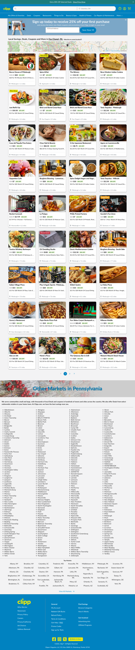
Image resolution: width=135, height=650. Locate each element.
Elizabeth (40, 446)
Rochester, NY (103, 568)
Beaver (6, 420)
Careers (20, 618)
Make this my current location (73, 39)
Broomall (73, 426)
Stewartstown (9, 538)
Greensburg (108, 458)
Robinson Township (44, 524)
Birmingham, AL (14, 580)
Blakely (6, 424)
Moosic (39, 496)
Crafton (73, 436)
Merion (6, 492)
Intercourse (74, 470)
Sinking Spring (9, 532)
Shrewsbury (108, 530)
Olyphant (40, 510)
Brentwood (108, 424)
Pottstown (40, 520)
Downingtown (42, 442)
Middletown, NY (88, 564)
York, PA (118, 584)
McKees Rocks (9, 488)
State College (41, 536)
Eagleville (73, 444)
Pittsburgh (107, 516)
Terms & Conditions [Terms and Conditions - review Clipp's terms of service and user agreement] (58, 619)
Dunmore (40, 444)
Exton (6, 450)
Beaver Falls (41, 420)
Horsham (7, 468)
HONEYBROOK (109, 466)
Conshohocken (109, 434)
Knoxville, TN (73, 564)
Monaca (6, 494)
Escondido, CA (43, 576)
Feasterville (108, 450)
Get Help (54, 623)
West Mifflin (74, 548)
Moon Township (9, 496)
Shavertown (41, 530)
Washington (41, 546)
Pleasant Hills (75, 518)
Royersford (41, 526)
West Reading (108, 548)
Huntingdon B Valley (111, 468)
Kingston (7, 476)
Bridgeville (7, 426)
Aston (106, 416)
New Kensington (10, 504)
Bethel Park (41, 422)
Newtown (73, 504)
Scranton (107, 528)
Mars (72, 486)
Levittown (7, 482)
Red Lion (40, 522)
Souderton (107, 532)
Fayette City (74, 450)
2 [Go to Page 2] (69, 374)
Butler (6, 428)
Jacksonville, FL (58, 586)
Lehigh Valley (41, 480)
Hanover (73, 460)
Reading (6, 522)
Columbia (73, 434)
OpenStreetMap (115, 51)
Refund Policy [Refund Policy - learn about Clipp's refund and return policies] (56, 615)
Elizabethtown (75, 446)
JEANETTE (74, 472)
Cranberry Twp (42, 438)
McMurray (74, 488)
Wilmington (41, 554)
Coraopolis (41, 436)
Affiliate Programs (85, 625)
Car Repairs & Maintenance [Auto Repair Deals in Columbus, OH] (104, 15)
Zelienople (74, 556)
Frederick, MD (58, 564)
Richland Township (10, 524)
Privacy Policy (23, 614)
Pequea (39, 514)
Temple (106, 540)
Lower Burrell (42, 484)
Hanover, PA (58, 572)
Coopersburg (8, 436)
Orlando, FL (88, 582)
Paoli (38, 512)
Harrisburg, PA (58, 576)
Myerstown (108, 498)
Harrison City (42, 462)
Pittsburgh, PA (102, 564)
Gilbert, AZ (58, 568)
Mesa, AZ (73, 582)
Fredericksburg (75, 454)
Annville (106, 414)
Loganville (7, 484)
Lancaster (40, 476)
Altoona (6, 414)
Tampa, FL (117, 576)
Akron (106, 410)
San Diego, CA (102, 578)
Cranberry (107, 436)
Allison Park (108, 412)
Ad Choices (22, 625)
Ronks (72, 524)
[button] (133, 2)
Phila (105, 514)
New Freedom (75, 502)
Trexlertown (41, 542)
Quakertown (108, 520)
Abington (40, 410)
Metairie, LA (73, 586)
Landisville (74, 476)
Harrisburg (7, 462)
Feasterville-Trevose (11, 452)
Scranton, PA (117, 564)
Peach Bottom (109, 512)
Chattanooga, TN (28, 576)
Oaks (105, 508)
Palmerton (107, 510)
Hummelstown (75, 468)
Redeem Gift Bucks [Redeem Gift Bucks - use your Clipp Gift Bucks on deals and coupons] (58, 611)
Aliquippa (40, 412)
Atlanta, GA (14, 572)
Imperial (40, 470)
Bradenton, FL (14, 584)
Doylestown (74, 442)
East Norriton (108, 444)
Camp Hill (73, 428)
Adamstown (74, 410)
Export (106, 448)
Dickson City (74, 440)
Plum (105, 518)
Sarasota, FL (102, 582)
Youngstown (41, 556)
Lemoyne (73, 480)
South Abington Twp (11, 534)
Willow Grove (109, 552)
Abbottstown (8, 410)
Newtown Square (110, 504)
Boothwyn (74, 424)
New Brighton (109, 500)
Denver (39, 440)
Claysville (40, 432)
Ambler (39, 414)
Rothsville (7, 526)
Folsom (106, 452)
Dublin (6, 444)
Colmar (39, 434)
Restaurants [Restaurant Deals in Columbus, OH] (47, 15)
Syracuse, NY (118, 572)
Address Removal (24, 629)
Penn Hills (7, 514)
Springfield (7, 536)
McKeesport (41, 488)
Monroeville (74, 494)
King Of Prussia (109, 474)
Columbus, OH (43, 568)
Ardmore (40, 416)
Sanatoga (73, 526)
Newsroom (22, 611)
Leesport (7, 480)
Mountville (41, 498)
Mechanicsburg (9, 490)
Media (72, 490)
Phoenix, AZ (88, 586)
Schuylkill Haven (43, 528)
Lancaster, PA (73, 568)
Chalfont (107, 430)
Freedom (107, 454)
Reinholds (73, 522)
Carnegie (40, 430)
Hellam (72, 464)
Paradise (73, 512)
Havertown (8, 464)
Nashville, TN (88, 578)
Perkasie (73, 514)
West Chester (8, 548)
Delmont (7, 440)
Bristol (39, 426)
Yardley (106, 554)
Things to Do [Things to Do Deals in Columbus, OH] (58, 15)
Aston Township (9, 418)
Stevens (106, 536)
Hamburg (40, 460)
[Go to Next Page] (74, 373)
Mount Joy (107, 496)
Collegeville (8, 434)
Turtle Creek (74, 542)
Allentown (74, 412)
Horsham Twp (42, 468)
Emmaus (7, 448)
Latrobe (73, 478)
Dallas (72, 438)
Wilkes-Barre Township (78, 552)
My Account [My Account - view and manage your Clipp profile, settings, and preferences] (55, 608)
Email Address (52, 28)
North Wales (108, 506)
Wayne (72, 546)
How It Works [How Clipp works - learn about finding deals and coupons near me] (83, 611)
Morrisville (74, 496)
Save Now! (88, 30)
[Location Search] (96, 8)
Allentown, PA (14, 568)
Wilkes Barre (41, 552)
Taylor (39, 540)
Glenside (73, 458)
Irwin (105, 470)
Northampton (8, 508)
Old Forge (7, 510)
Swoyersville (108, 538)
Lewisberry (41, 482)
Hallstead (7, 460)
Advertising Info (84, 621)
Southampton (42, 534)
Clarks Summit (9, 432)
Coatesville (107, 432)
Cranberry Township (11, 438)
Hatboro (73, 462)
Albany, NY (14, 564)
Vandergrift (8, 544)
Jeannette (107, 472)
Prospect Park (75, 520)
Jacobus (6, 472)
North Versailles (76, 506)
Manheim (7, 486)
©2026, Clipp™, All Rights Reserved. (66, 644)
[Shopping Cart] (129, 8)
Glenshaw (40, 458)
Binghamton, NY (14, 576)
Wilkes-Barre (8, 552)
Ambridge (73, 414)
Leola (105, 480)
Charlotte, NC (29, 572)
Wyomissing (74, 554)
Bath (105, 418)
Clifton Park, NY (29, 584)
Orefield (73, 510)
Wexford (7, 550)
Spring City (108, 534)
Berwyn (6, 422)
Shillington (74, 530)
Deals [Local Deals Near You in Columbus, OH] (29, 15)
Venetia (39, 544)
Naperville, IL (88, 574)
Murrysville (74, 498)
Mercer (106, 490)
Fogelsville (74, 452)
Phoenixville (41, 516)
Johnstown (41, 474)
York (5, 556)
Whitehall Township (111, 550)
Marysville (107, 486)
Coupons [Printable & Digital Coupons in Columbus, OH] (37, 15)
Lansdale (40, 478)
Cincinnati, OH (28, 580)
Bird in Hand (108, 422)
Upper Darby (108, 542)
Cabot (39, 428)
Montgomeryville (110, 494)
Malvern (73, 484)
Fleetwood (41, 452)
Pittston (6, 518)
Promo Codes (56, 626)
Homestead (74, 466)
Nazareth (73, 500)
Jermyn (6, 474)
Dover (6, 442)
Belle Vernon (74, 420)
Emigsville (107, 446)
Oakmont (73, 508)
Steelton (73, 536)
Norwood (40, 508)
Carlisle (6, 430)
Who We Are (22, 607)
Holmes (39, 466)
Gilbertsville (74, 456)
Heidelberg (41, 464)
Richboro (107, 522)
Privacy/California (24, 622)
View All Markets (66, 591)
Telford (72, 540)
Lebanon (107, 478)
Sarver (106, 526)
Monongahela (42, 494)
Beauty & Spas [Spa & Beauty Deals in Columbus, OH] (71, 15)
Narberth (7, 500)
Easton (6, 446)
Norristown (8, 506)
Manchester (108, 484)
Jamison (40, 472)
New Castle (8, 502)
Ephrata (73, 448)
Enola (39, 448)
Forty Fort (7, 454)
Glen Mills (107, 456)
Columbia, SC (44, 564)
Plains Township (43, 518)
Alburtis (6, 412)
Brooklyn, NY (29, 564)
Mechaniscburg (42, 490)
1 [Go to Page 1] (65, 374)
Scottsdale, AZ (102, 586)
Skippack (40, 532)
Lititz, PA (73, 572)
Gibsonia (40, 456)
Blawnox (40, 424)
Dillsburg (107, 440)
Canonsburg (108, 428)
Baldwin (73, 418)
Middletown (41, 492)
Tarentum (7, 540)
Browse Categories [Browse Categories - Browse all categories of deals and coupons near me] (85, 608)
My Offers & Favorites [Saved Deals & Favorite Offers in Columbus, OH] (16, 15)
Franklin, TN (43, 586)
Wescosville (108, 546)
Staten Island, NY (117, 568)
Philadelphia (8, 516)
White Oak (41, 550)
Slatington (74, 532)
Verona (72, 544)
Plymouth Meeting (10, 520)
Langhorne (7, 478)
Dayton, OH (43, 572)
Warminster (108, 544)
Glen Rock (7, 458)
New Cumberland (43, 502)
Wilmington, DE (118, 580)
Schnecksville (8, 528)
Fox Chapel (41, 454)
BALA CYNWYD (43, 418)
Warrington (8, 546)
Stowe (39, 538)
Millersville (74, 492)
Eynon (39, 450)
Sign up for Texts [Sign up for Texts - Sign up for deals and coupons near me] (57, 630)
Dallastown (108, 438)
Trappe (6, 542)
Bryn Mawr (108, 426)
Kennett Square (75, 474)
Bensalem (107, 420)
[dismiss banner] (126, 20)
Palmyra (6, 512)
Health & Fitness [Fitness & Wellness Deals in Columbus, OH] (85, 15)
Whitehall (73, 550)
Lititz (105, 482)
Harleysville (108, 460)
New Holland (108, 502)
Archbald (7, 416)
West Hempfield (43, 548)
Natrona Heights (43, 500)
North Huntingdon (43, 506)
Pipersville (74, 516)
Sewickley (7, 530)
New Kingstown (43, 504)
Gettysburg (8, 456)
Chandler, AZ (29, 568)
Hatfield (106, 462)
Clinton (72, 432)
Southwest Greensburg (78, 534)
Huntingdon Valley (10, 470)
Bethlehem (74, 422)
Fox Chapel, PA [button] (56, 39)
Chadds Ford (74, 430)
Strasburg (73, 538)
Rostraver (107, 524)
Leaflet (106, 51)
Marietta (40, 486)
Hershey (6, 466)
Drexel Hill (107, 442)
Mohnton (107, 492)
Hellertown (108, 464)
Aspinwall (73, 416)
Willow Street (9, 554)
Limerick (73, 482)
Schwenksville (75, 528)
